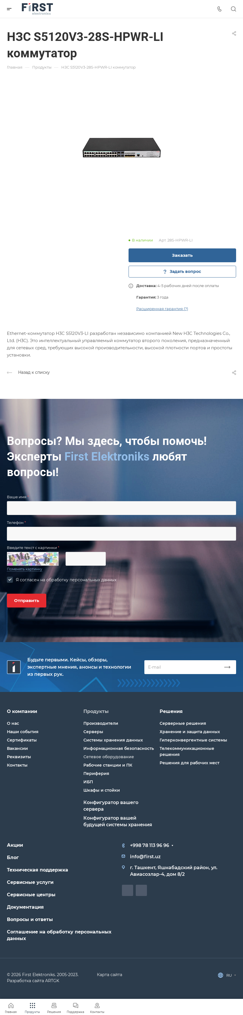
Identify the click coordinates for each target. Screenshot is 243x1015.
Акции (15, 845)
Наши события (23, 731)
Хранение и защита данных (190, 731)
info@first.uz (145, 856)
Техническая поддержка (37, 870)
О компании (22, 711)
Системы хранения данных (113, 740)
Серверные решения (183, 723)
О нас (13, 723)
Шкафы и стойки (101, 790)
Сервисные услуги (30, 882)
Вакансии (17, 748)
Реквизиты (19, 756)
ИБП (88, 781)
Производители (100, 723)
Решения (171, 711)
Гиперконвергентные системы (193, 740)
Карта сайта (109, 974)
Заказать (182, 255)
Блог (13, 857)
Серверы (93, 731)
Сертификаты (22, 740)
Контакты (17, 765)
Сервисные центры (31, 894)
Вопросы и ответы (30, 919)
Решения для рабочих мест (189, 762)
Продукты (96, 711)
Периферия (96, 773)
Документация (25, 907)
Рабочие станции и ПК (107, 765)
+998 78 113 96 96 (149, 845)
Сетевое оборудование (108, 756)
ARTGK (52, 980)
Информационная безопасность (118, 748)
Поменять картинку (24, 569)
